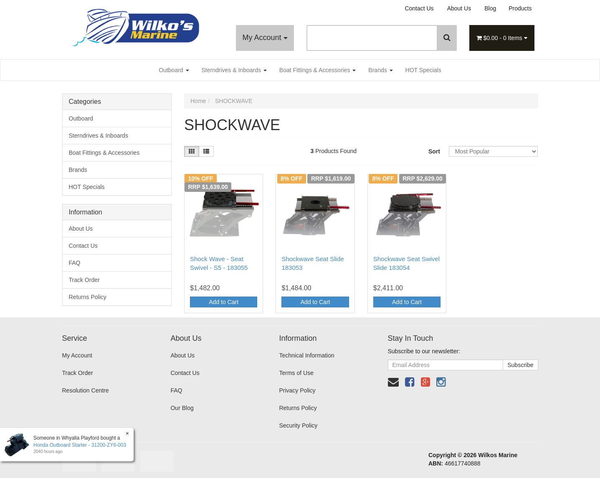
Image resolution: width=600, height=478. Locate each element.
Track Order (84, 280)
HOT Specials (423, 70)
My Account (264, 37)
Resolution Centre (85, 390)
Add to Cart (223, 302)
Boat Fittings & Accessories (317, 70)
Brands (380, 70)
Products (520, 8)
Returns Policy (87, 297)
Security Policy (298, 425)
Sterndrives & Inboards (234, 70)
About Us (459, 8)
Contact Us (419, 8)
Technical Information (306, 355)
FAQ (75, 262)
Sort (434, 151)
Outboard (174, 70)
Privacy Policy (297, 390)
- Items (501, 38)
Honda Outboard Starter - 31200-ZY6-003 (79, 445)
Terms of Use (296, 373)
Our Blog (181, 408)
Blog (490, 8)
